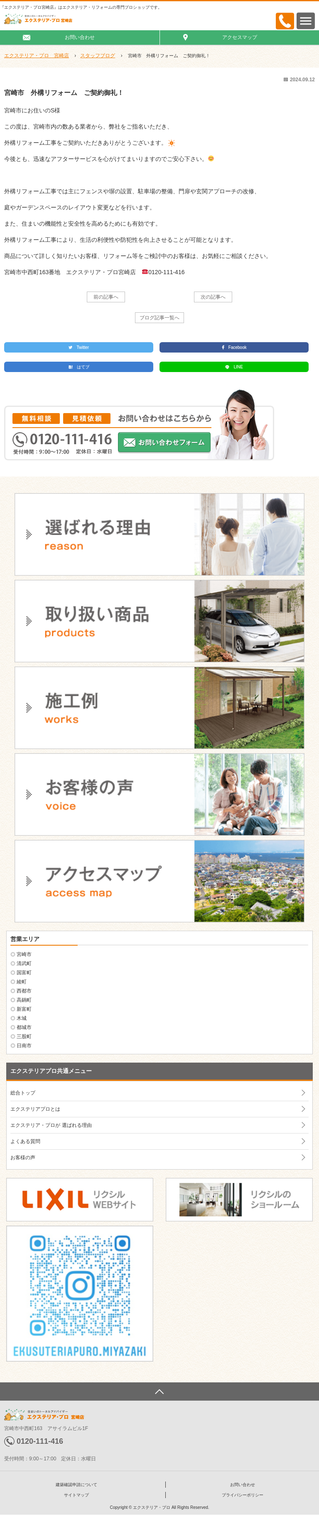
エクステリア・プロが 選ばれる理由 (50, 1125)
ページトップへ (159, 1391)
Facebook (234, 347)
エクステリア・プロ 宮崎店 (36, 55)
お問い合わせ (80, 37)
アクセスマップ (239, 37)
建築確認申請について (76, 1484)
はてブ (79, 367)
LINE (234, 367)
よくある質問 (25, 1141)
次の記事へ (213, 297)
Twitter (78, 347)
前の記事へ (105, 297)
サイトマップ (76, 1495)
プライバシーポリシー (242, 1495)
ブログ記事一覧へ (159, 318)
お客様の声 (22, 1157)
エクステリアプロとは (35, 1109)
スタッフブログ (97, 55)
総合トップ (22, 1093)
